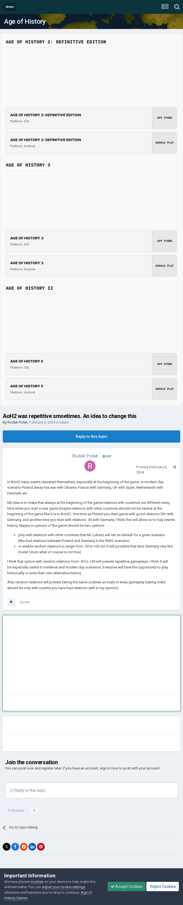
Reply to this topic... (29, 790)
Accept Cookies (126, 886)
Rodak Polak (17, 422)
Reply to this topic (91, 436)
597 (107, 456)
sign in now (109, 768)
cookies (36, 882)
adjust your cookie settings (63, 887)
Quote (25, 602)
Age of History (25, 21)
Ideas (64, 422)
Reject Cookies (162, 886)
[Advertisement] (71, 656)
